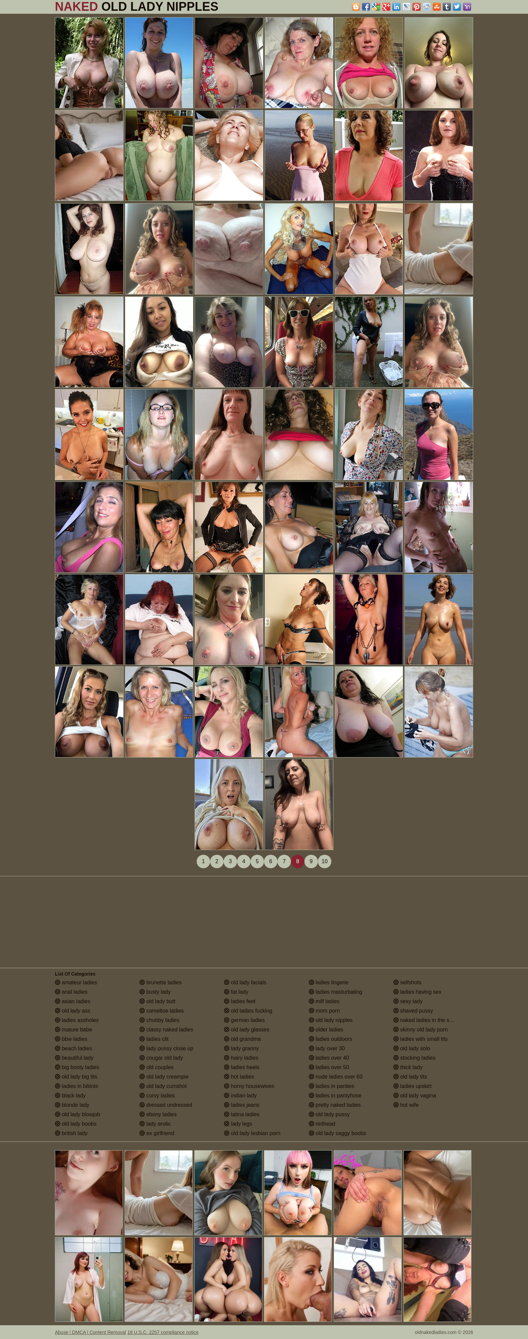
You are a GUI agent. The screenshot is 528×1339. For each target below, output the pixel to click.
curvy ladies (157, 1095)
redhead (322, 1124)
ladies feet (239, 1001)
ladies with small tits (420, 1039)
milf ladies (324, 1001)
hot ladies (239, 1077)
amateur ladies (76, 982)
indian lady (240, 1095)
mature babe (73, 1029)
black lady (70, 1095)
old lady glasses (246, 1029)
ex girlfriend (156, 1133)
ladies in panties (331, 1086)
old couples (156, 1067)
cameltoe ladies (161, 1011)
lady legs (238, 1124)
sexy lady (408, 1001)
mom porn (324, 1011)
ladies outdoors (330, 1039)
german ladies (244, 1020)
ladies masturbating (335, 992)
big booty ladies (77, 1067)
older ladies (326, 1029)
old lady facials (245, 982)
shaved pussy (413, 1011)
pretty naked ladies (335, 1105)
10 (325, 861)
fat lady (236, 992)
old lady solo (411, 1048)
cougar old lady (161, 1058)
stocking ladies (414, 1058)
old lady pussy (329, 1114)
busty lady (154, 992)
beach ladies (73, 1048)
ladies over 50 (329, 1067)
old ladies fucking (248, 1011)
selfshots (407, 982)
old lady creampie (164, 1077)
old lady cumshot (163, 1086)
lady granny (241, 1048)
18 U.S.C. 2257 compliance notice (163, 1332)
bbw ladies (71, 1039)
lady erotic (155, 1124)
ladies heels (241, 1067)
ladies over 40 (329, 1058)
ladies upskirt (412, 1086)
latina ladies (241, 1114)
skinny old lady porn (420, 1029)
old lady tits (410, 1077)
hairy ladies (241, 1058)
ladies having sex (417, 992)
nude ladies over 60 (336, 1077)
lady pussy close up (166, 1048)
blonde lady (72, 1105)
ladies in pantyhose (335, 1095)
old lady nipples (331, 1020)
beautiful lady (74, 1058)
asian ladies (72, 1001)
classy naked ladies (166, 1029)
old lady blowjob (77, 1114)
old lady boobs (76, 1124)
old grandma (242, 1039)
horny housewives (249, 1086)
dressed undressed (165, 1105)
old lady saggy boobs (337, 1133)
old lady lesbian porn (252, 1133)
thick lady (408, 1067)
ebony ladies (157, 1114)
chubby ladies (159, 1020)
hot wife (406, 1105)
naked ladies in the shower (428, 1020)
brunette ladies (160, 982)
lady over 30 (327, 1048)
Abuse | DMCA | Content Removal (90, 1332)
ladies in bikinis (76, 1086)
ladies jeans (241, 1105)
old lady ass (72, 1011)
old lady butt (157, 1001)
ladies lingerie (329, 982)
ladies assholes (77, 1020)
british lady (71, 1133)
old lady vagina (414, 1095)
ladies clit (153, 1039)
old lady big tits (76, 1077)
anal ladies (71, 992)
